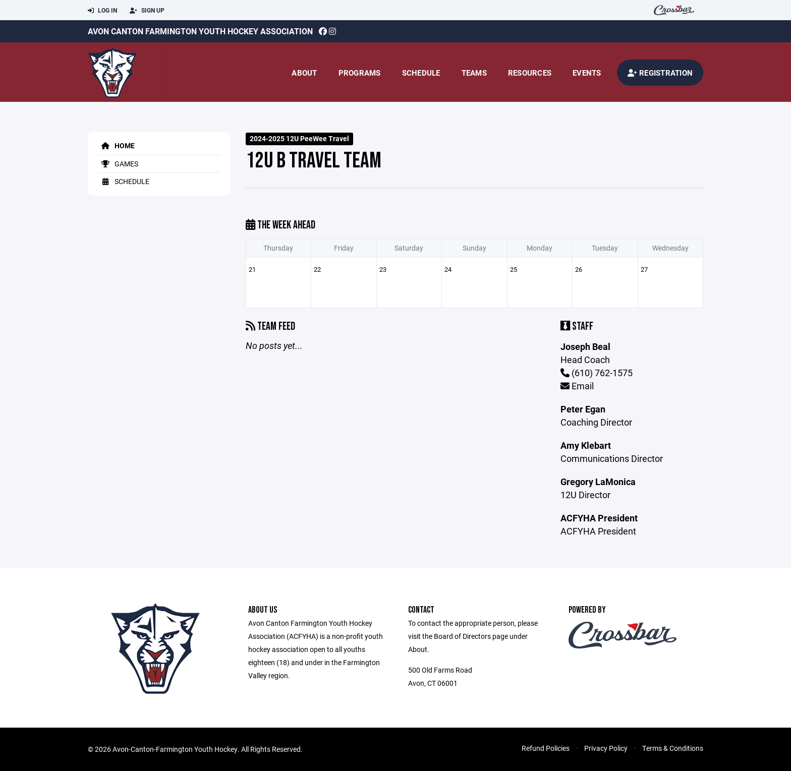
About (304, 73)
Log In (102, 10)
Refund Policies (546, 748)
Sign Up (147, 10)
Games (118, 163)
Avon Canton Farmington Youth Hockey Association (200, 31)
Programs (359, 73)
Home (116, 145)
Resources (529, 73)
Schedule (421, 73)
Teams (474, 73)
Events (587, 73)
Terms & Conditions (672, 748)
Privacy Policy (606, 748)
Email (577, 386)
